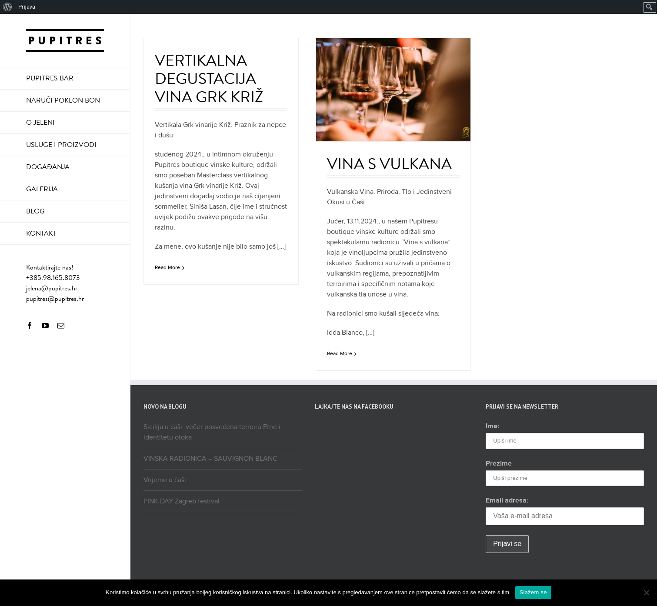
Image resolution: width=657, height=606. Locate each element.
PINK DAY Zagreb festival (181, 501)
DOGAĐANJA (48, 167)
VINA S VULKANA (389, 163)
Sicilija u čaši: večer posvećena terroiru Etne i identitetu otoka (211, 432)
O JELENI (40, 122)
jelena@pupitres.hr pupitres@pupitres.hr (55, 293)
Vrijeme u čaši (164, 480)
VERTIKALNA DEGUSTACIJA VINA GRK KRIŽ (209, 78)
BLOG (35, 211)
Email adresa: (507, 500)
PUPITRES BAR (49, 78)
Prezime (499, 463)
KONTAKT (41, 233)
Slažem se (533, 592)
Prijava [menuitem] (26, 6)
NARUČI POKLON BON (63, 100)
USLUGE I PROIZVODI (61, 145)
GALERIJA (42, 189)
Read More (167, 267)
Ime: (492, 426)
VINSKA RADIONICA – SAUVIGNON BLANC (210, 458)
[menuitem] (7, 7)
